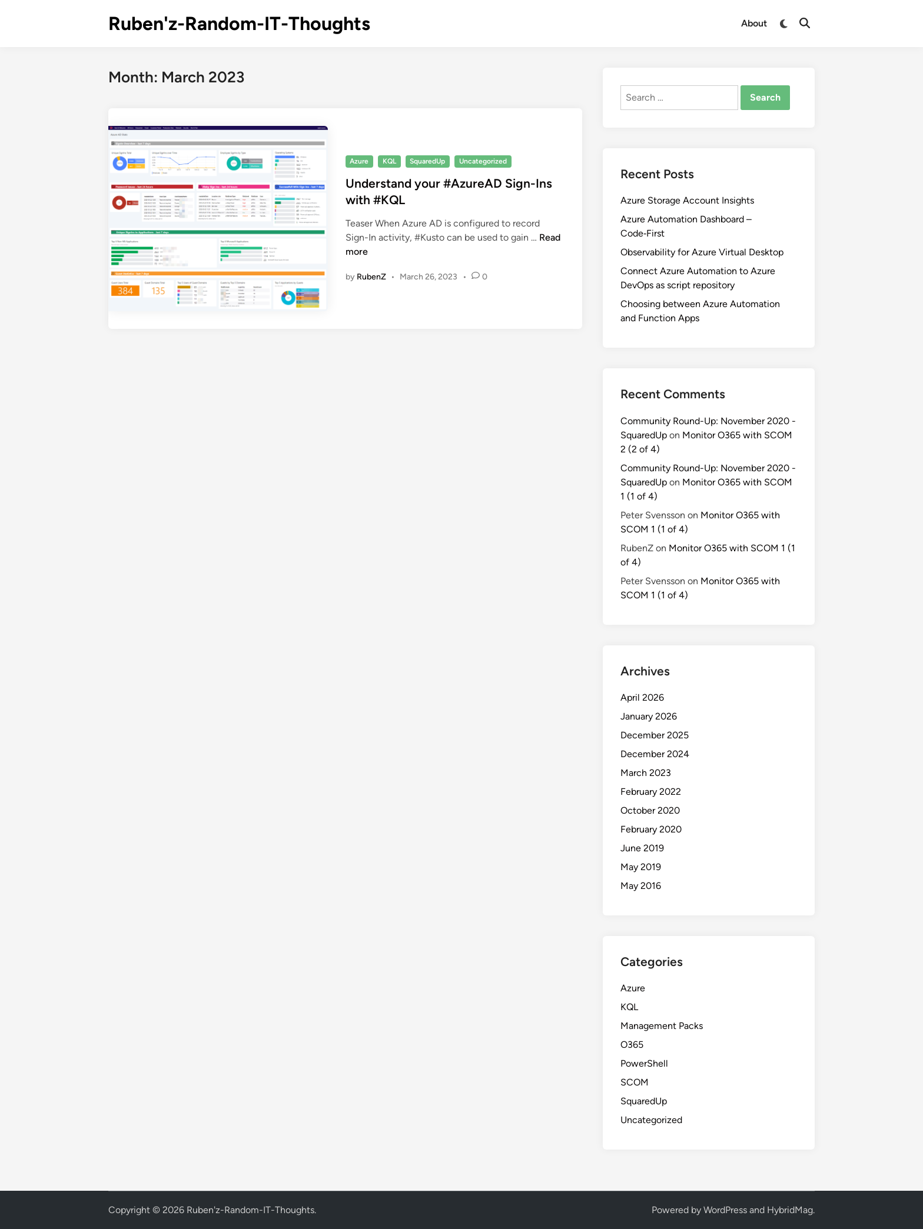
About (754, 23)
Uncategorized (483, 161)
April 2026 (642, 697)
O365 (631, 1044)
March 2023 (645, 772)
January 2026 (648, 716)
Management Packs (661, 1025)
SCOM (634, 1082)
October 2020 (650, 810)
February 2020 (651, 829)
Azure (359, 161)
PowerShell (644, 1063)
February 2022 (650, 791)
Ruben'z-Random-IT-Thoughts (239, 23)
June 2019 (642, 848)
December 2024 (654, 754)
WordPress (725, 1209)
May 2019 (640, 866)
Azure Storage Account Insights (687, 200)
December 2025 (654, 735)
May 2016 (640, 885)
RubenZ (371, 277)
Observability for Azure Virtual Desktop (701, 252)
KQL (389, 161)
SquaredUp (427, 161)
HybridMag (790, 1209)
